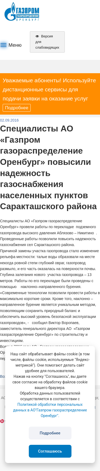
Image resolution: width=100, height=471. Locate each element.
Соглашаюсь (50, 451)
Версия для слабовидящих (47, 41)
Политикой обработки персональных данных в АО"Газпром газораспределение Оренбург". (50, 410)
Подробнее (16, 107)
